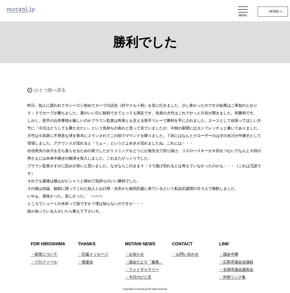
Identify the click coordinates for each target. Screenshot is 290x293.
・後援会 (85, 262)
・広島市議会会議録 (236, 262)
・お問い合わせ (185, 254)
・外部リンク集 (232, 277)
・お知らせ (134, 254)
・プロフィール (44, 262)
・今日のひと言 (138, 277)
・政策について (44, 254)
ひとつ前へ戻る (50, 90)
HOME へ (276, 11)
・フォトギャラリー (142, 270)
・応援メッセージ (93, 254)
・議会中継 (228, 254)
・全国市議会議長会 (236, 270)
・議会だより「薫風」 (144, 262)
